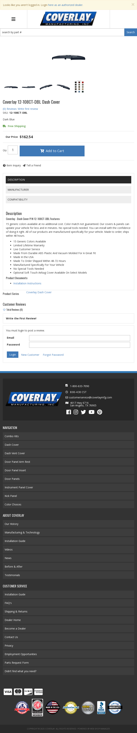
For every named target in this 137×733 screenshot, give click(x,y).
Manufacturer (18, 189)
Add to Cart (55, 151)
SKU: (5, 112)
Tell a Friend (33, 165)
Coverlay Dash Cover (39, 292)
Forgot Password (53, 354)
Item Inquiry (13, 165)
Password (13, 344)
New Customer (30, 354)
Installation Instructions (27, 283)
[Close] (133, 4)
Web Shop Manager (100, 728)
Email (10, 337)
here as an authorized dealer (65, 5)
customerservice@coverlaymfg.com (90, 397)
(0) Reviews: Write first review (20, 109)
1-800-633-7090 (79, 386)
